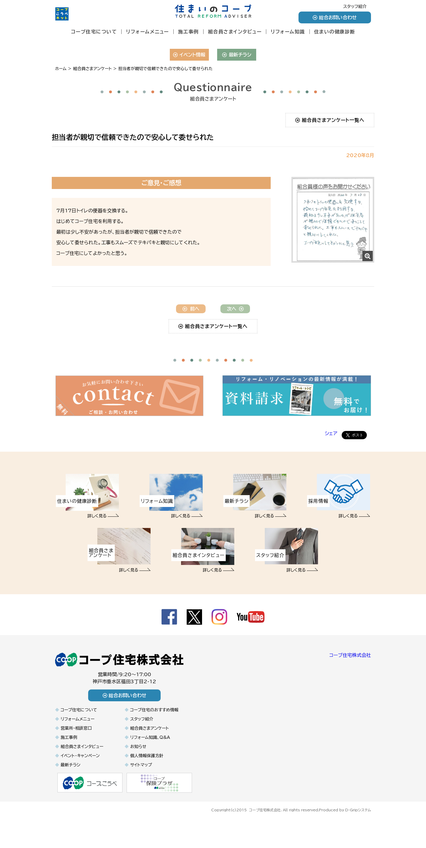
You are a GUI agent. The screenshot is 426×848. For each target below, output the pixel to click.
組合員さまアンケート (149, 754)
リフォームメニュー (147, 31)
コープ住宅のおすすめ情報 (154, 736)
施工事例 (188, 31)
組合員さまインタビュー (235, 31)
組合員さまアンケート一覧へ (330, 120)
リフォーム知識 (288, 31)
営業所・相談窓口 (76, 754)
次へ (235, 335)
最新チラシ (236, 54)
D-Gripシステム (358, 835)
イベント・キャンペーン (80, 782)
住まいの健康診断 (334, 31)
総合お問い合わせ (335, 17)
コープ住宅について (94, 31)
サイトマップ (141, 791)
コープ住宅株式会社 (350, 681)
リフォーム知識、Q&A (150, 764)
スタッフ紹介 (355, 6)
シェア (331, 460)
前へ (191, 335)
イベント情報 (189, 54)
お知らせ (138, 773)
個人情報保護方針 (146, 782)
